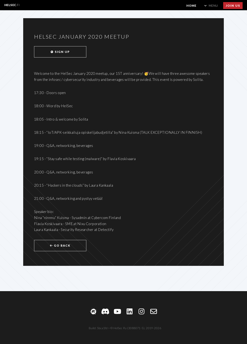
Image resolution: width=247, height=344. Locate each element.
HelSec (12, 5)
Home (191, 5)
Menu (213, 5)
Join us (233, 5)
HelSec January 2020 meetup (81, 36)
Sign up (60, 52)
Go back (60, 245)
